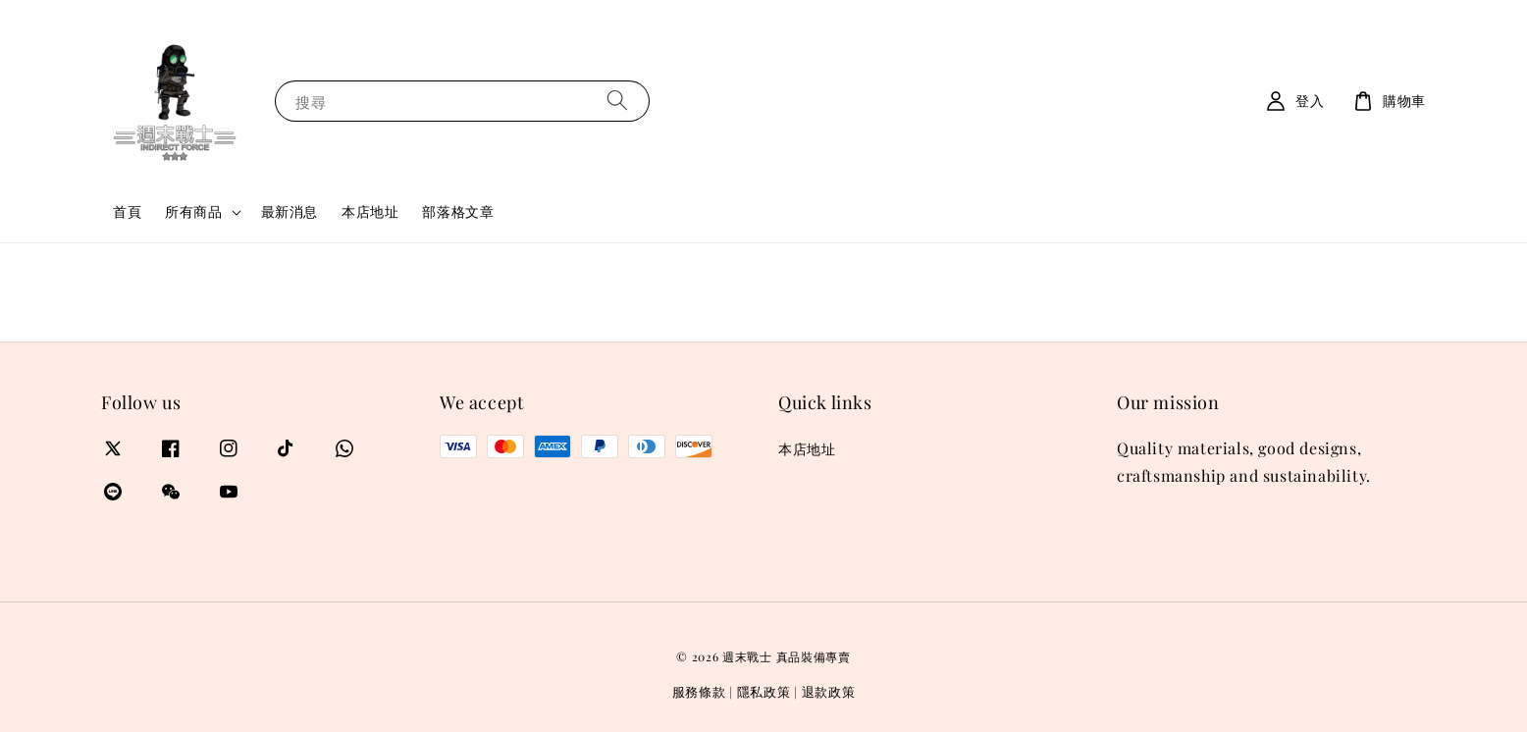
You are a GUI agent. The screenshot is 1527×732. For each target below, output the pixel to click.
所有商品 (193, 212)
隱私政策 (764, 691)
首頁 (127, 211)
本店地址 (370, 211)
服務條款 (699, 691)
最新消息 (289, 211)
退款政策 (829, 691)
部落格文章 (458, 211)
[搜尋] (617, 100)
